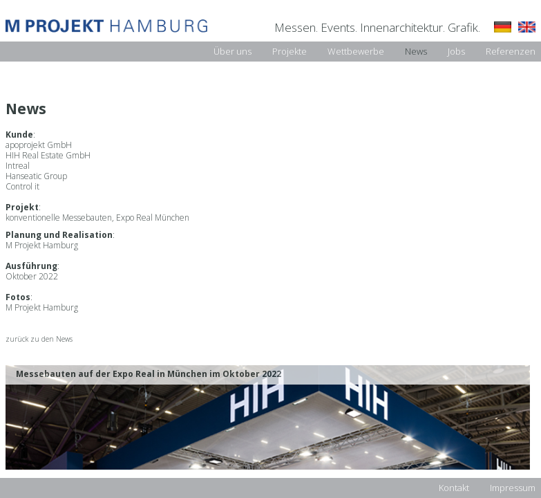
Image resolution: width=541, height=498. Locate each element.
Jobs (456, 51)
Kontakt (454, 487)
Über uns (232, 51)
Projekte (289, 51)
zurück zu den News (39, 339)
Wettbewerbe (356, 51)
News (416, 51)
